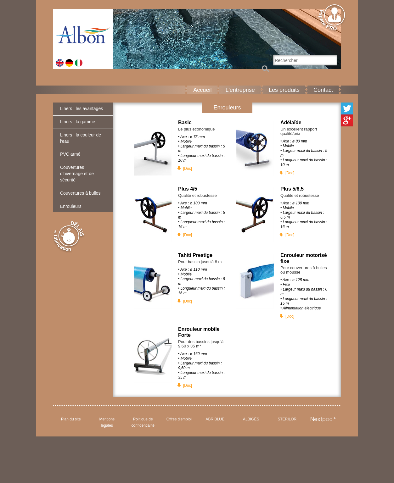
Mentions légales (107, 422)
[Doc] (187, 168)
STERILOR (287, 419)
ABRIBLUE (215, 419)
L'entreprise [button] (240, 90)
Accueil (202, 90)
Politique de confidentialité (143, 422)
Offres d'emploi (179, 419)
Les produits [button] (284, 90)
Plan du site (71, 419)
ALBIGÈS (251, 419)
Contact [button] (323, 90)
